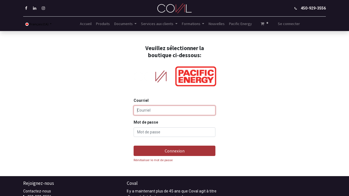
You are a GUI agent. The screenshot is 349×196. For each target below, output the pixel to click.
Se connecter (289, 23)
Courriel (141, 100)
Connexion (175, 151)
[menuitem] (86, 24)
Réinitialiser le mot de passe (153, 160)
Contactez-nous (37, 191)
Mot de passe (146, 122)
